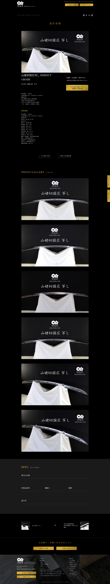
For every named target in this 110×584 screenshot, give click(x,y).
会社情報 (71, 570)
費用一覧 (71, 558)
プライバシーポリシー (74, 572)
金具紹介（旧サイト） (74, 564)
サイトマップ (72, 575)
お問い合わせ (72, 568)
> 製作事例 (22, 15)
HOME (18, 15)
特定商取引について (74, 573)
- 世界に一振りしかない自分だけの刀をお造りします (51, 571)
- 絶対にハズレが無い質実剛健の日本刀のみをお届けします (52, 573)
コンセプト (42, 568)
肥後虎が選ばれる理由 (44, 570)
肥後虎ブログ (72, 562)
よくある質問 (72, 560)
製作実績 (42, 560)
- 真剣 (41, 562)
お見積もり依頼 (73, 566)
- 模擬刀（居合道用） (44, 564)
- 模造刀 (41, 566)
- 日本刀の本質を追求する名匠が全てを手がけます (50, 575)
